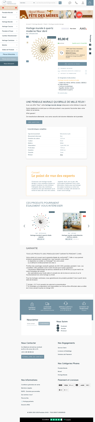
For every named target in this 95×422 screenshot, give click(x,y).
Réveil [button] (9, 17)
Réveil (60, 371)
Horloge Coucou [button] (9, 26)
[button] (70, 3)
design (53, 105)
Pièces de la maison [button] (9, 59)
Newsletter (32, 319)
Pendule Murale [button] (9, 12)
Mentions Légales (26, 388)
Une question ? (34, 122)
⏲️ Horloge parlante (27, 401)
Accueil (29, 24)
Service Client (62, 347)
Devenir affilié (25, 404)
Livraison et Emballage (65, 351)
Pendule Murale (62, 368)
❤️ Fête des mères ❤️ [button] (9, 8)
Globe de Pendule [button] (9, 50)
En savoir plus (62, 93)
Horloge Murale (38, 24)
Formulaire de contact (32, 357)
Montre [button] (9, 45)
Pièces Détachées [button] (10, 54)
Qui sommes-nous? (27, 394)
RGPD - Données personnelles (30, 391)
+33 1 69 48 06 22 (27, 352)
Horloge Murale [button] (9, 22)
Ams (61, 154)
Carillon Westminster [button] (9, 36)
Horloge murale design (56, 24)
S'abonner (44, 323)
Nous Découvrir (9, 63)
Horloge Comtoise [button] (9, 40)
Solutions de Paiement (65, 354)
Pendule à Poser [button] (9, 31)
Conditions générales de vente (30, 384)
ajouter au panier (72, 64)
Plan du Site (25, 398)
